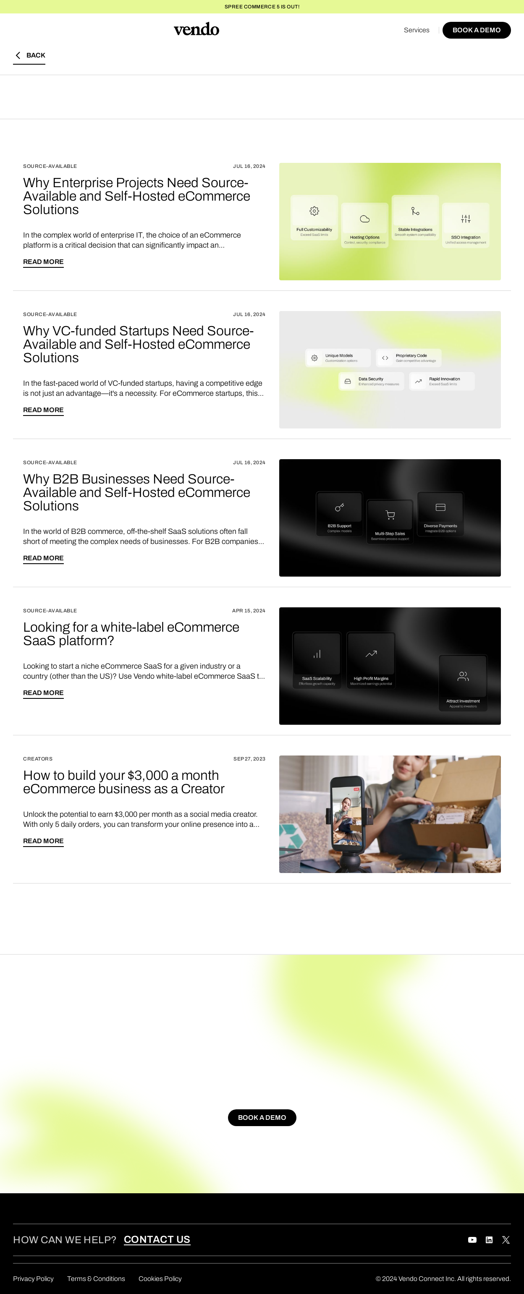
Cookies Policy (160, 1278)
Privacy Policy (33, 1278)
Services (417, 30)
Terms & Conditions (96, 1278)
